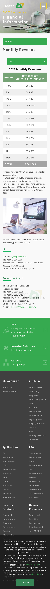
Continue (25, 582)
